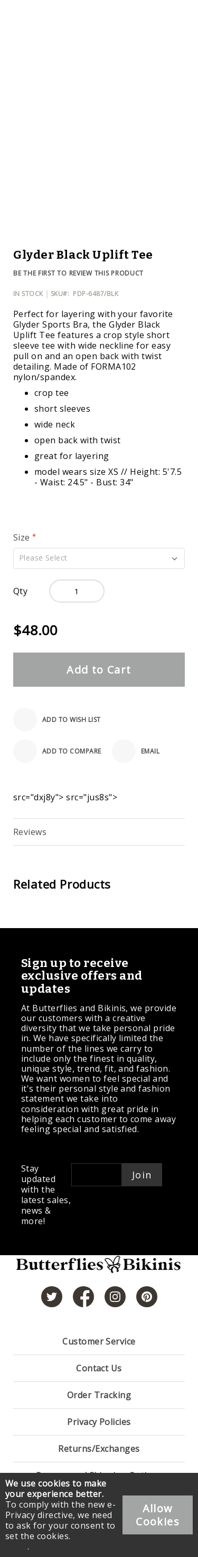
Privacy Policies (99, 1422)
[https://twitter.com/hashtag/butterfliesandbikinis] (51, 1296)
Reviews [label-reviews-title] (29, 832)
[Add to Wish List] (57, 719)
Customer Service (99, 1341)
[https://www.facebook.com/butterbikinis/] (83, 1296)
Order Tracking (99, 1395)
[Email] (135, 751)
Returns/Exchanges (98, 1448)
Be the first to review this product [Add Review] (78, 273)
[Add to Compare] (57, 751)
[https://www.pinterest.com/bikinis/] (146, 1296)
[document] (99, 1515)
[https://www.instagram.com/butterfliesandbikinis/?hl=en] (115, 1296)
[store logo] (99, 1270)
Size (22, 537)
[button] (99, 558)
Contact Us (99, 1368)
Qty (20, 591)
